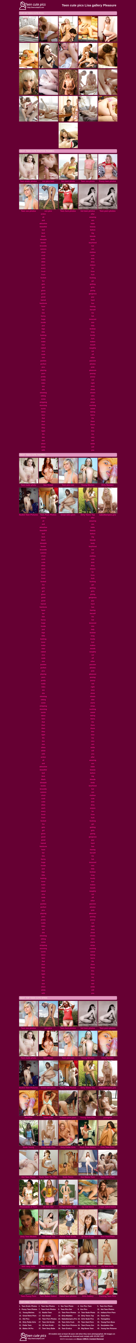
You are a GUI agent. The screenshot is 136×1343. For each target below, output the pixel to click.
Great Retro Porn (29, 1316)
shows (92, 393)
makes (92, 342)
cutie (43, 259)
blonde (92, 236)
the (92, 418)
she (43, 389)
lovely (92, 335)
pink (92, 367)
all (43, 217)
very (92, 437)
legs (43, 329)
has (92, 303)
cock (43, 255)
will (92, 447)
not (92, 351)
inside (43, 322)
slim (92, 396)
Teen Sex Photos (48, 1306)
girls (93, 287)
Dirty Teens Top (87, 1316)
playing (43, 370)
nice (43, 351)
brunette (43, 246)
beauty (93, 227)
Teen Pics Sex (66, 1309)
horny (43, 316)
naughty (92, 348)
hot (92, 316)
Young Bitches (28, 1312)
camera (43, 249)
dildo (43, 262)
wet (92, 440)
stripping (43, 402)
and (43, 220)
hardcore (43, 303)
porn (43, 373)
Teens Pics (105, 1316)
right (93, 383)
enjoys (92, 265)
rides (43, 383)
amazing (92, 217)
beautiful (43, 227)
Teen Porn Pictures (69, 1325)
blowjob (43, 239)
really (43, 380)
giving (92, 290)
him (43, 313)
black (43, 236)
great (43, 297)
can (92, 249)
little (43, 332)
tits (43, 434)
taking (92, 412)
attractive (43, 223)
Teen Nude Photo (88, 1312)
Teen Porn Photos (69, 1312)
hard (93, 300)
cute (92, 255)
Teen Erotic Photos (29, 1306)
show (93, 389)
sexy (93, 386)
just (43, 326)
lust (92, 338)
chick (43, 252)
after (93, 214)
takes (43, 412)
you (92, 450)
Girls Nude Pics (87, 1319)
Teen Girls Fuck (68, 1322)
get (92, 281)
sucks (43, 409)
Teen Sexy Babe (48, 1328)
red (92, 380)
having (93, 306)
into (92, 322)
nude (43, 354)
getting (93, 284)
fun (43, 281)
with (43, 450)
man (43, 345)
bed (43, 230)
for (93, 268)
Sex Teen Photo (67, 1306)
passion (92, 361)
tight (43, 431)
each (43, 265)
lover (43, 338)
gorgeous (93, 294)
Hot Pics (26, 1319)
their (43, 421)
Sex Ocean (46, 1316)
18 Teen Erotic (48, 1325)
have (43, 306)
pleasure (92, 370)
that (43, 418)
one (43, 357)
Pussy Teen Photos (29, 1309)
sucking (92, 405)
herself (92, 310)
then (43, 424)
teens (93, 415)
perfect (43, 364)
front (43, 274)
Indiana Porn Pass (108, 1312)
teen (43, 415)
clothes (93, 252)
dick (92, 259)
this (92, 428)
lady (92, 326)
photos (93, 364)
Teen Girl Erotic (48, 1322)
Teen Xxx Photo (106, 1306)
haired (43, 300)
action (43, 214)
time (92, 431)
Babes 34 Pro (28, 1328)
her (43, 310)
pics (43, 367)
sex (43, 386)
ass (92, 220)
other (93, 357)
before (92, 230)
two (43, 437)
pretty (43, 377)
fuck (92, 274)
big (92, 233)
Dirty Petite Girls (29, 1322)
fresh (43, 271)
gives (43, 290)
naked (43, 348)
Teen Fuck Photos (48, 1309)
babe (93, 223)
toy (92, 434)
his (92, 313)
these (93, 424)
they (43, 428)
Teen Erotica (67, 1328)
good (43, 294)
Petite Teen (27, 1325)
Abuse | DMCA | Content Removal (90, 1339)
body (93, 239)
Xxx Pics (83, 1309)
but (92, 246)
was (43, 440)
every (43, 268)
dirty (93, 262)
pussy (92, 377)
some (43, 399)
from (93, 271)
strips (92, 402)
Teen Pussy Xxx (87, 1325)
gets (43, 284)
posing (92, 373)
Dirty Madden (67, 1316)
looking (43, 335)
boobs (43, 243)
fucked (43, 278)
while (93, 444)
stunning (43, 405)
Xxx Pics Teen (86, 1306)
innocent (92, 319)
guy (92, 297)
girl (43, 287)
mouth (92, 345)
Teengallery (105, 1319)
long (93, 332)
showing (43, 393)
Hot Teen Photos (107, 1309)
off (93, 354)
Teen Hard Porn (87, 1322)
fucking (93, 278)
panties (43, 361)
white (43, 447)
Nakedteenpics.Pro (69, 1319)
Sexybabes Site (107, 1325)
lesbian (93, 329)
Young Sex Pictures (109, 1328)
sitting (43, 396)
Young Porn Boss (108, 1322)
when (43, 444)
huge (43, 319)
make (43, 342)
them (93, 421)
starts (92, 399)
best (43, 233)
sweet (92, 409)
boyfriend (93, 243)
